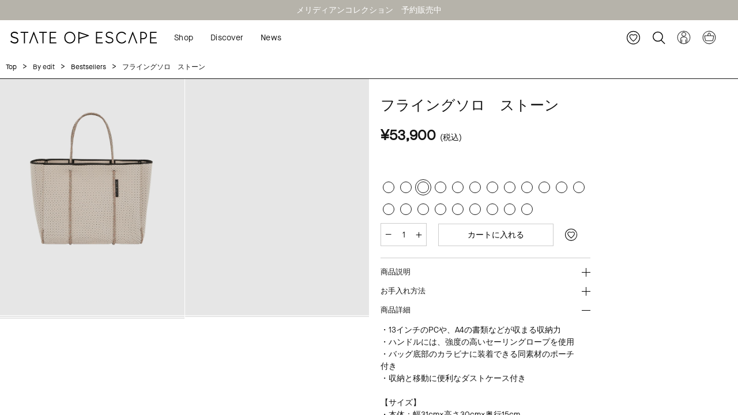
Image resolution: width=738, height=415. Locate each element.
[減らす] (388, 235)
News (271, 37)
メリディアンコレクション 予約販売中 (369, 10)
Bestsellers (88, 66)
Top (11, 66)
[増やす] (419, 235)
